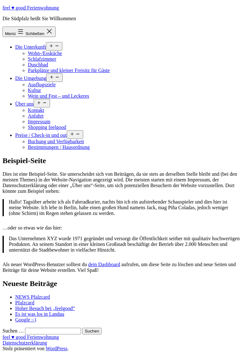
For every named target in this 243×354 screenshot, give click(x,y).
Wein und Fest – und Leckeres (58, 96)
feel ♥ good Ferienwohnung (31, 7)
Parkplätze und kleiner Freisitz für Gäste (69, 70)
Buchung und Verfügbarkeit (56, 141)
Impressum (39, 121)
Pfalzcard (24, 302)
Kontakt (36, 110)
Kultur (34, 90)
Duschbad (38, 64)
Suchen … (13, 330)
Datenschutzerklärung (25, 342)
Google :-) (25, 319)
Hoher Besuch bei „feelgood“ (45, 308)
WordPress (56, 348)
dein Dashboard (104, 264)
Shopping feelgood (47, 127)
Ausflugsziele (42, 84)
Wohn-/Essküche (45, 53)
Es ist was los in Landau (39, 314)
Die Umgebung (30, 78)
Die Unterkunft (30, 47)
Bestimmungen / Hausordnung (59, 147)
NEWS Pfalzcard (32, 297)
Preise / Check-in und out (41, 135)
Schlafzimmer (42, 59)
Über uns (24, 104)
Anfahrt (36, 116)
